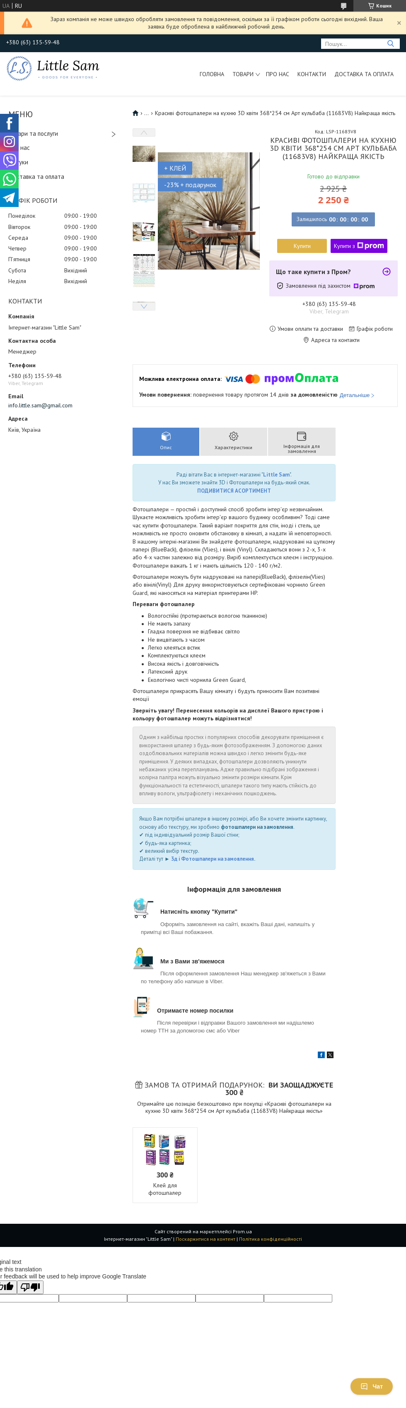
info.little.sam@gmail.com (40, 405)
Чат (371, 1386)
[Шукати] (390, 44)
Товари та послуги (33, 133)
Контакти (311, 74)
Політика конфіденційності (270, 1239)
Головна (212, 74)
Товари (243, 74)
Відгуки (18, 162)
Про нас (277, 74)
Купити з (359, 246)
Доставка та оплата (364, 74)
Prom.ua (242, 1231)
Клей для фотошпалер (164, 1189)
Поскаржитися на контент (205, 1239)
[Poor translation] (30, 1287)
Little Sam (276, 474)
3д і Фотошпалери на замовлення (212, 858)
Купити (302, 246)
